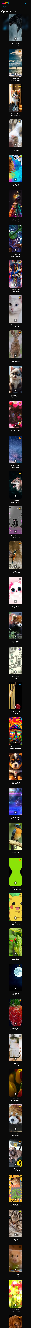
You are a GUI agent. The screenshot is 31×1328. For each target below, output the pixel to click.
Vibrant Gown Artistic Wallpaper (15, 220)
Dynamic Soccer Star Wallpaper (15, 290)
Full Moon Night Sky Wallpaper (15, 993)
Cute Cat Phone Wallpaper (15, 1064)
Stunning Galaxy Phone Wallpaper (15, 818)
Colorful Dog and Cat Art (15, 185)
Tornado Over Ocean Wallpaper (15, 79)
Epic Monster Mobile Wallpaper (15, 44)
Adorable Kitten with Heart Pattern (15, 431)
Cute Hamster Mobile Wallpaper (15, 1275)
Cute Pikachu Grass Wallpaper (15, 923)
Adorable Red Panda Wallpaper (15, 642)
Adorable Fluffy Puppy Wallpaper (15, 396)
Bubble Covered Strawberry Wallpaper (15, 1029)
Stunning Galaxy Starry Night (15, 466)
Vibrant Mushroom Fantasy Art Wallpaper (15, 747)
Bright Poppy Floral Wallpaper (15, 1310)
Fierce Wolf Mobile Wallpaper (15, 501)
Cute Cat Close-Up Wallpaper (15, 149)
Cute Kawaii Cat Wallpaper (15, 607)
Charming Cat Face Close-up (15, 1240)
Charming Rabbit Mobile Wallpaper (15, 360)
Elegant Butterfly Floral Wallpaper (15, 536)
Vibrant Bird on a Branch (15, 853)
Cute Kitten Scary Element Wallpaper (15, 114)
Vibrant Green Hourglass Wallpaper (15, 888)
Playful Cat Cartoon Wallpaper (15, 1204)
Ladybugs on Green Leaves (15, 958)
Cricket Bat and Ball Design (15, 712)
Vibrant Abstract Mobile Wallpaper (15, 255)
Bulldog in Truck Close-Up (15, 1169)
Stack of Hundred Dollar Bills (15, 677)
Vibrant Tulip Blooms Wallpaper (15, 1099)
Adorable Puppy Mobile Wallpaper (15, 782)
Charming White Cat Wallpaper (15, 325)
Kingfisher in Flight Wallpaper (15, 571)
